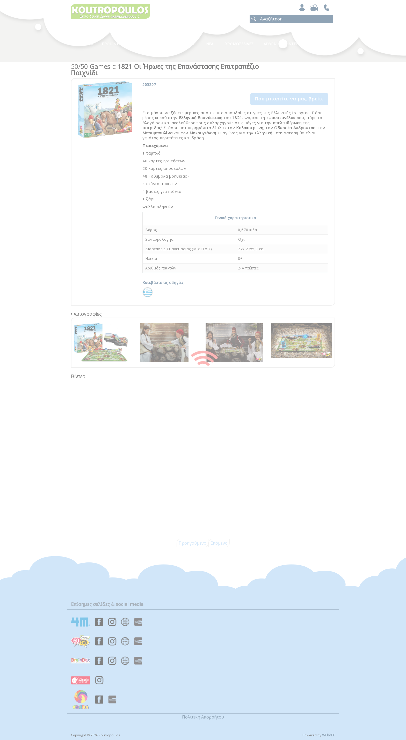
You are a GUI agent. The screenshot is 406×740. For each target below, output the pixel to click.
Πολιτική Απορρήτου (203, 717)
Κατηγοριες (151, 43)
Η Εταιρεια (83, 43)
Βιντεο (292, 43)
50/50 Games (90, 66)
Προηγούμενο (192, 543)
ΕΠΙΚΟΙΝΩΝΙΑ (320, 43)
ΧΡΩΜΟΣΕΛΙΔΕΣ (239, 43)
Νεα (209, 43)
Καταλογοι (183, 43)
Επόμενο (219, 543)
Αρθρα (270, 43)
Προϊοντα (111, 43)
